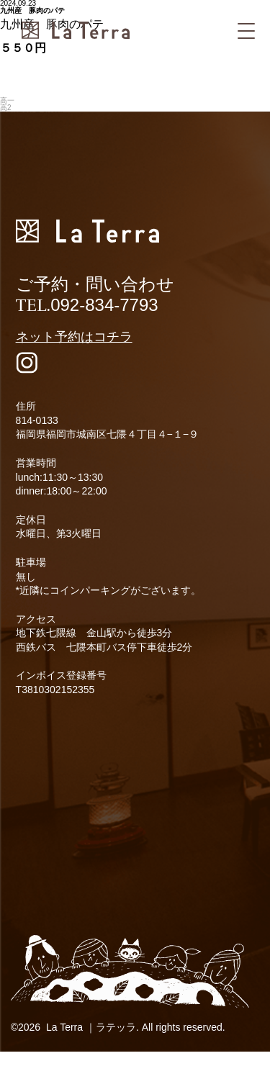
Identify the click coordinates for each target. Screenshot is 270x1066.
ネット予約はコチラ (74, 337)
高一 (7, 100)
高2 (6, 108)
